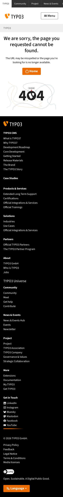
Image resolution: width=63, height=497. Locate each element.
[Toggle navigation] (49, 15)
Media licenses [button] (11, 462)
